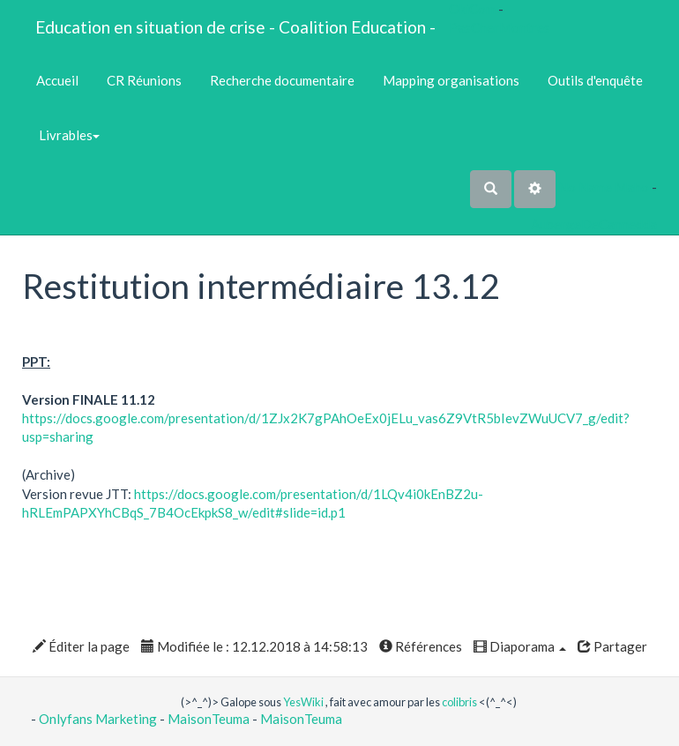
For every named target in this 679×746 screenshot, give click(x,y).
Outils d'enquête (595, 80)
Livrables (68, 135)
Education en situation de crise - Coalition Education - (235, 27)
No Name (585, 187)
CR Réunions (144, 80)
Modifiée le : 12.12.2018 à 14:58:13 (254, 646)
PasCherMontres (499, 27)
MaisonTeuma (210, 719)
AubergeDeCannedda (594, 224)
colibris (459, 702)
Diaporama (520, 646)
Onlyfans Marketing (99, 719)
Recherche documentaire (282, 80)
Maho (632, 187)
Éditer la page (81, 646)
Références (420, 646)
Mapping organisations (451, 80)
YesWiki (303, 702)
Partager (612, 646)
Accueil (57, 80)
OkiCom (473, 9)
